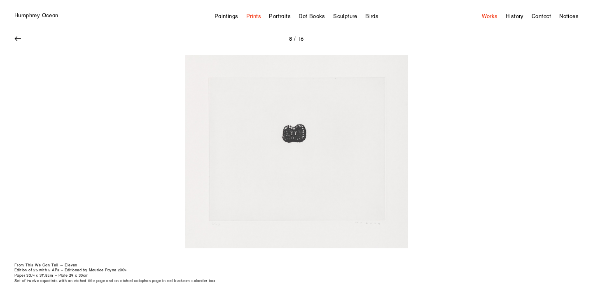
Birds (371, 16)
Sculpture (345, 16)
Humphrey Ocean (36, 15)
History (515, 16)
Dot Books (312, 16)
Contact (541, 16)
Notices (569, 16)
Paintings (226, 16)
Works (490, 16)
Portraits (280, 16)
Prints (253, 16)
